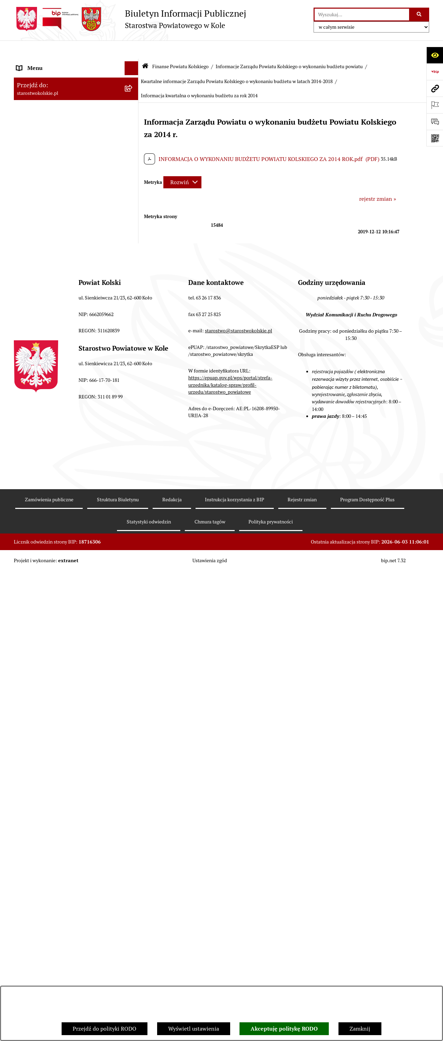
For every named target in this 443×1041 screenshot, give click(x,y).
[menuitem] (76, 201)
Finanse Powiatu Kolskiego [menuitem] (50, 182)
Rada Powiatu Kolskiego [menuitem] (46, 155)
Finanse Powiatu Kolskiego (180, 48)
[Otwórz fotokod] (434, 138)
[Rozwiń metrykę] (182, 164)
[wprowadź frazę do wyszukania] (362, 14)
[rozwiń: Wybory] (133, 141)
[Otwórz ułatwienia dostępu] (434, 55)
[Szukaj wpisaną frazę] (419, 14)
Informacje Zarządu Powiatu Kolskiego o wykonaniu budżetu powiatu (289, 48)
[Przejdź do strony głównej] (130, 19)
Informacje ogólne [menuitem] (39, 63)
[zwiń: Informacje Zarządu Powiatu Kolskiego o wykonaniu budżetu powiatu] (133, 264)
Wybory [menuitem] (26, 141)
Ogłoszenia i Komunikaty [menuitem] (48, 77)
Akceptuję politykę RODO (284, 1028)
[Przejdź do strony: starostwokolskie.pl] (434, 88)
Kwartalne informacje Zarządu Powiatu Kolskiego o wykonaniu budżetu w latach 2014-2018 (237, 63)
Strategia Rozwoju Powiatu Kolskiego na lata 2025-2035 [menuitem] (66, 123)
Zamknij (360, 1028)
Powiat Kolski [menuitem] (33, 105)
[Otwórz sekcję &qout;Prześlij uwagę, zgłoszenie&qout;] (434, 121)
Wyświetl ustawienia (193, 1028)
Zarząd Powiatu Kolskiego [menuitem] (48, 168)
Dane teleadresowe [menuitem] (40, 91)
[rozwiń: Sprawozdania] (133, 246)
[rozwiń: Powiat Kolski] (133, 105)
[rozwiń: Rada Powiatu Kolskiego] (133, 155)
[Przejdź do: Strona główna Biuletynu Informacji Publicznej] (145, 48)
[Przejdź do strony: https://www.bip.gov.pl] (434, 71)
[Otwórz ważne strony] (434, 105)
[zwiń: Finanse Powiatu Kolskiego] (133, 183)
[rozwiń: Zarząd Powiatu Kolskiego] (133, 169)
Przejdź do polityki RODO (104, 1028)
